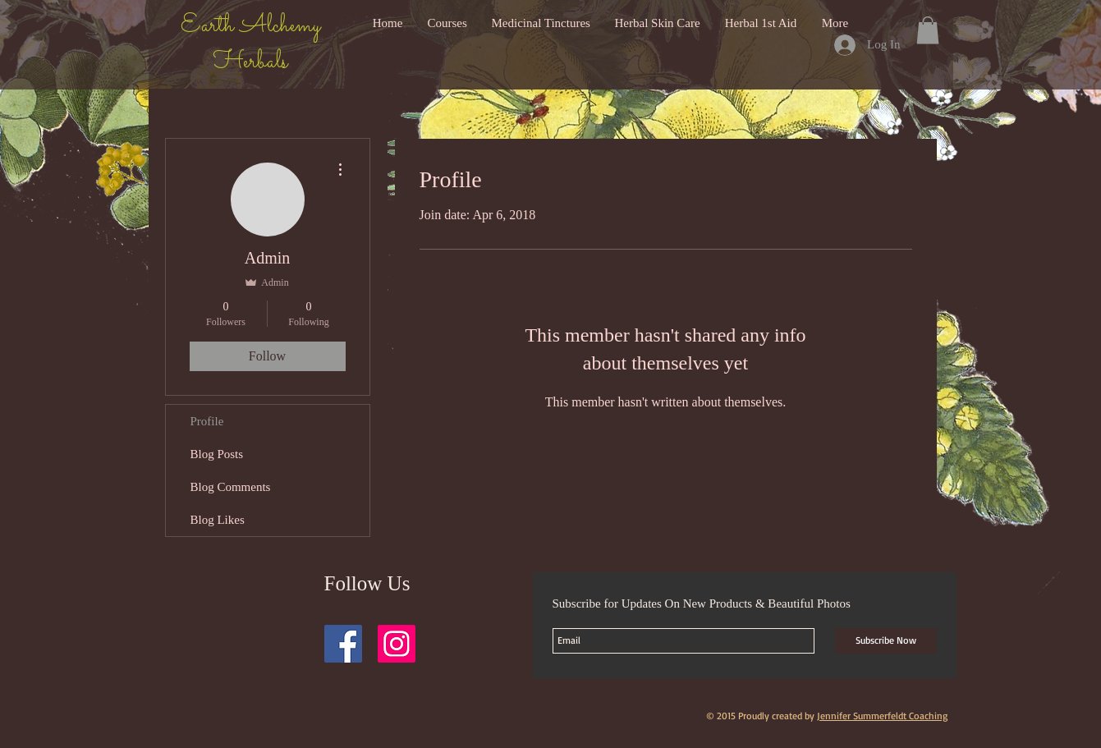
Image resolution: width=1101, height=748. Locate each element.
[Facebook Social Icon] (343, 644)
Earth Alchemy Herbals (250, 44)
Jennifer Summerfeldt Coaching (882, 715)
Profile (207, 421)
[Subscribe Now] (886, 641)
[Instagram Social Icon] (396, 644)
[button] (927, 30)
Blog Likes (217, 519)
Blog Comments (230, 486)
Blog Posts (217, 454)
